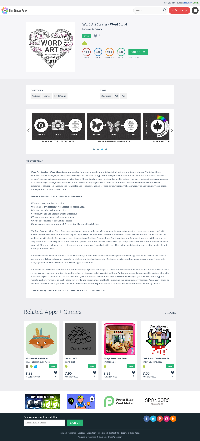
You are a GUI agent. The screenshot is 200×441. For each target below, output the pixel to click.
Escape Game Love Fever (115, 358)
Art (116, 96)
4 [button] (106, 149)
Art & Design (60, 96)
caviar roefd (71, 358)
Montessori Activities (37, 358)
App (124, 96)
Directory (91, 433)
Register (187, 2)
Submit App (179, 10)
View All (170, 312)
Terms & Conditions (130, 433)
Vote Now (138, 52)
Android (36, 96)
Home (63, 433)
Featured (72, 433)
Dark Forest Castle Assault (156, 358)
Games (47, 96)
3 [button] (102, 149)
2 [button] (98, 149)
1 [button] (93, 149)
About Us (102, 433)
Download (106, 96)
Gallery (81, 433)
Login (196, 2)
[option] (58, 128)
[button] (28, 129)
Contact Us (113, 433)
